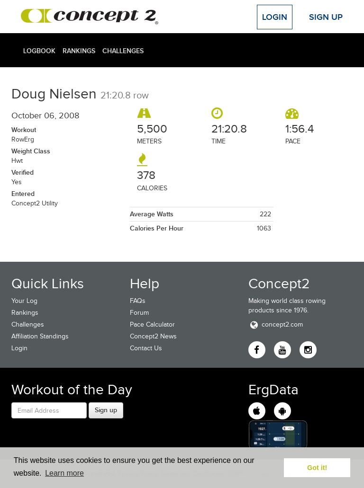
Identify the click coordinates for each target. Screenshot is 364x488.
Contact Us (146, 348)
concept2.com (275, 324)
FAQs (138, 300)
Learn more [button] (64, 473)
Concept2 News (153, 336)
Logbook (39, 50)
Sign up (106, 410)
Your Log (24, 300)
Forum (139, 312)
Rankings (79, 50)
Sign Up (326, 17)
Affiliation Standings (40, 336)
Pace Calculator (152, 324)
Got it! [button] (317, 467)
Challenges (123, 50)
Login (274, 17)
